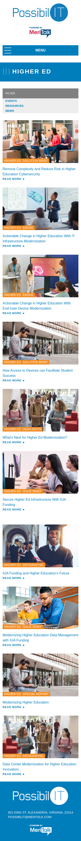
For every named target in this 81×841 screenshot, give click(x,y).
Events (11, 100)
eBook (28, 227)
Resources (14, 105)
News (9, 110)
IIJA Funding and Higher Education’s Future (36, 573)
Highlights (32, 429)
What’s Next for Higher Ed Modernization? (35, 437)
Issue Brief (32, 491)
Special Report (36, 694)
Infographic (33, 565)
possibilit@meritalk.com (29, 817)
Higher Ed (12, 160)
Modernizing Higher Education (26, 702)
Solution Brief (35, 160)
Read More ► (14, 179)
